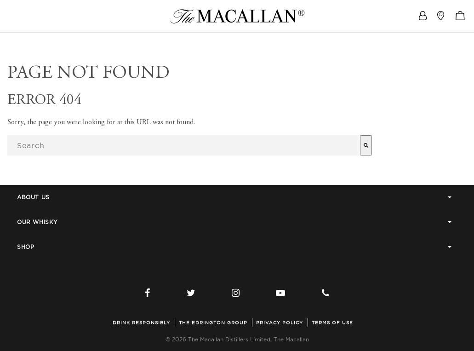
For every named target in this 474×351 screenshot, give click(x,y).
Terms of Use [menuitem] (332, 322)
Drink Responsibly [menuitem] (141, 322)
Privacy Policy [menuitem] (279, 322)
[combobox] (183, 145)
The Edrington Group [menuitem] (213, 322)
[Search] (366, 145)
